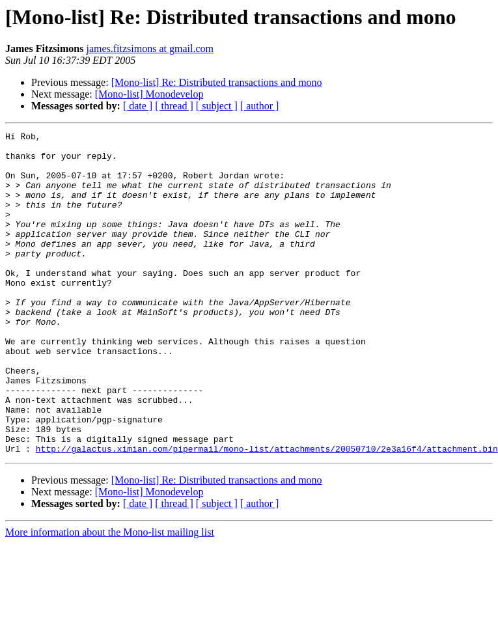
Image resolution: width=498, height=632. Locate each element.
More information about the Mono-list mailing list (109, 596)
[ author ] (259, 105)
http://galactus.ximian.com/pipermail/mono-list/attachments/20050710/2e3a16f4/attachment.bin (267, 513)
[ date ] (137, 105)
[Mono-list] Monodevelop (149, 94)
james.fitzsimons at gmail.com (150, 48)
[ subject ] (217, 105)
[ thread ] (174, 105)
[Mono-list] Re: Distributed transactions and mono (216, 82)
